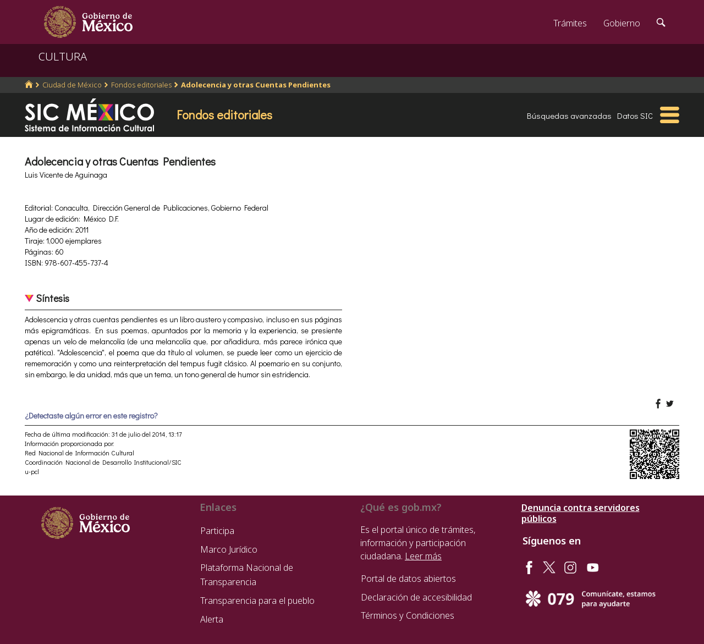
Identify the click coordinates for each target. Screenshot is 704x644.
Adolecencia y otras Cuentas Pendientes (256, 85)
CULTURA (62, 56)
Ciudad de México (72, 85)
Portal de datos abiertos (408, 579)
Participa (217, 531)
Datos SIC (635, 115)
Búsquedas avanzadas (569, 115)
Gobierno (621, 23)
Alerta (211, 619)
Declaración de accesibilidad (416, 597)
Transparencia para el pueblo (257, 601)
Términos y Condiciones (407, 615)
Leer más (423, 556)
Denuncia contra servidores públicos (580, 513)
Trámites (570, 23)
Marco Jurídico (228, 549)
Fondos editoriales (141, 85)
